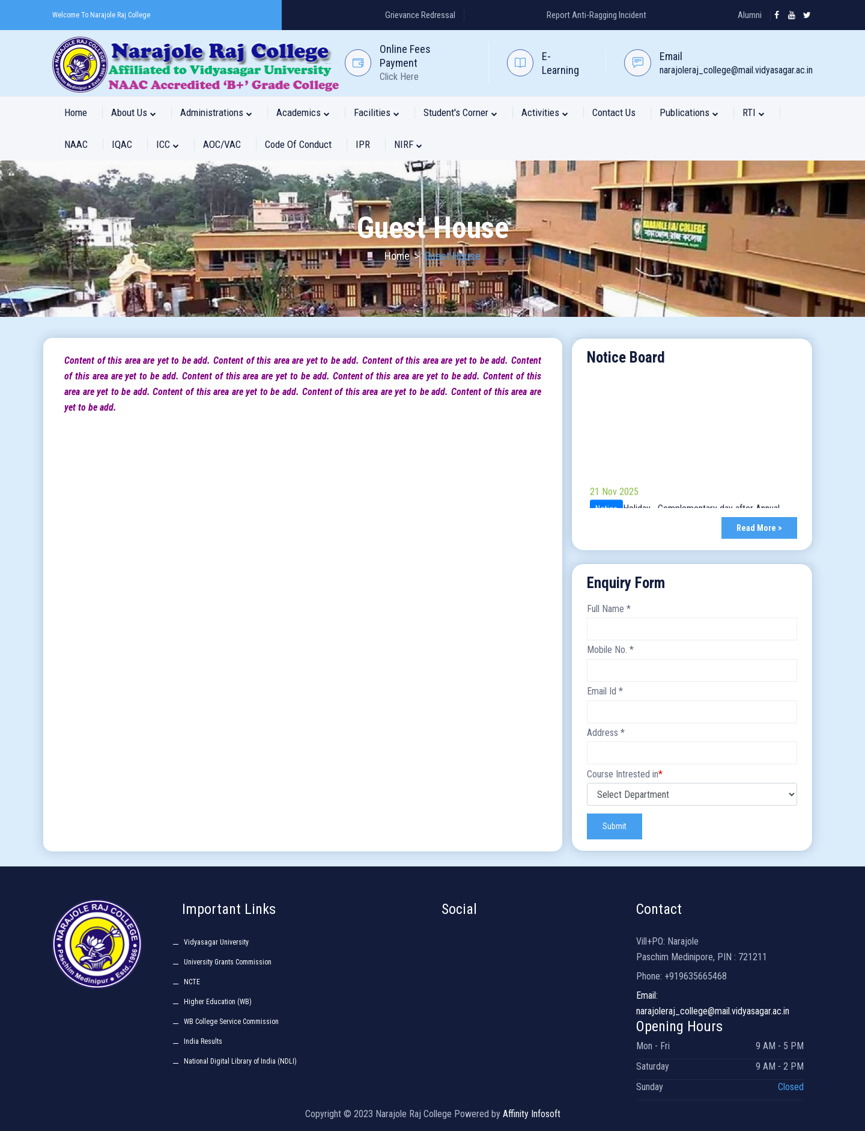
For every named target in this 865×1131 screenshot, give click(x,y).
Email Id (605, 691)
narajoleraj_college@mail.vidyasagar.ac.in (736, 70)
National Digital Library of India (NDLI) (240, 1061)
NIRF (408, 144)
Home (75, 112)
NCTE (192, 982)
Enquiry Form (626, 583)
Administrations (216, 112)
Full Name (609, 609)
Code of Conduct (298, 144)
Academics (303, 112)
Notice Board (626, 357)
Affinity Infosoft (531, 1114)
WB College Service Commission (231, 1021)
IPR (363, 144)
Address (606, 732)
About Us (133, 112)
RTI (753, 112)
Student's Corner (460, 112)
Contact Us (614, 112)
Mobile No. (610, 649)
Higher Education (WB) (218, 1002)
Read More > (759, 528)
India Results (203, 1041)
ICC (167, 144)
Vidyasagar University (216, 942)
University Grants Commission (228, 962)
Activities (544, 112)
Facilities (376, 112)
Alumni (750, 15)
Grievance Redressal (420, 15)
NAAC (76, 144)
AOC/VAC (222, 144)
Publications (689, 112)
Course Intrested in (625, 774)
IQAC (122, 144)
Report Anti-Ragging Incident (596, 15)
